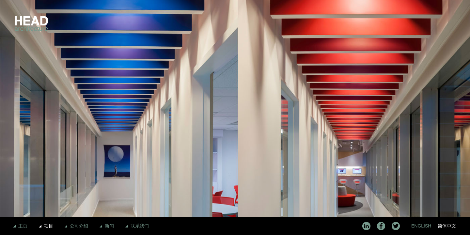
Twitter (396, 226)
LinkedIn (366, 226)
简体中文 (447, 225)
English (421, 225)
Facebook (381, 226)
